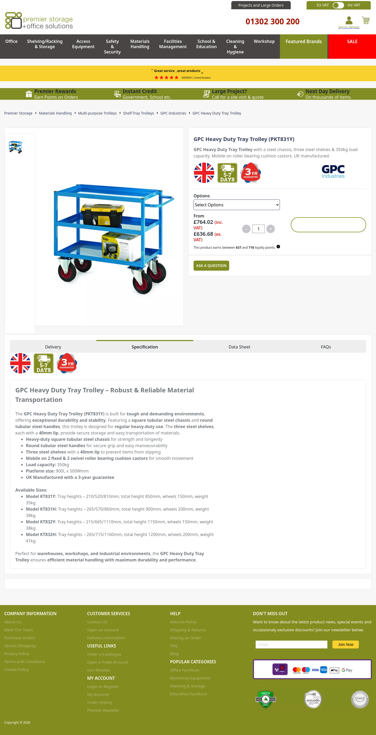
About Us (12, 621)
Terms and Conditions (24, 661)
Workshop (264, 41)
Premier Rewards (103, 710)
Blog (174, 653)
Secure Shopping (20, 645)
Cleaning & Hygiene (235, 46)
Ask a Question (211, 265)
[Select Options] (237, 204)
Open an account (103, 629)
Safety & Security (112, 46)
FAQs (326, 347)
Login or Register (103, 686)
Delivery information (106, 637)
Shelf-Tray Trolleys (138, 113)
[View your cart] (366, 22)
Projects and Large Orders (261, 5)
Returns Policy (183, 621)
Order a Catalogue (104, 654)
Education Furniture (188, 693)
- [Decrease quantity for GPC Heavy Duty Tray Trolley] (246, 229)
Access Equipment (83, 43)
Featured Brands (304, 41)
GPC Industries (173, 113)
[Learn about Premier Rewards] (278, 246)
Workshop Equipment (190, 677)
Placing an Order (185, 637)
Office (11, 41)
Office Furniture (184, 670)
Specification (145, 347)
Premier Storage (18, 113)
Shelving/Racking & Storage (45, 43)
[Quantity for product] (258, 229)
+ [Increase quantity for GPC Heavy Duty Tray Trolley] (271, 229)
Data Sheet (239, 347)
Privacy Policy (16, 653)
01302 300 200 (272, 21)
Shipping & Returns (188, 629)
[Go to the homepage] (39, 20)
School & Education (206, 43)
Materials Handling (139, 43)
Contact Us (97, 621)
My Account (98, 694)
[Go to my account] (349, 22)
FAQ (174, 645)
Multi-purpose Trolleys (97, 113)
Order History (99, 702)
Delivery (53, 347)
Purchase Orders (19, 637)
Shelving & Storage (187, 685)
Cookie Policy (16, 669)
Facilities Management (173, 43)
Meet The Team (18, 629)
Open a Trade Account (107, 662)
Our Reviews (98, 670)
